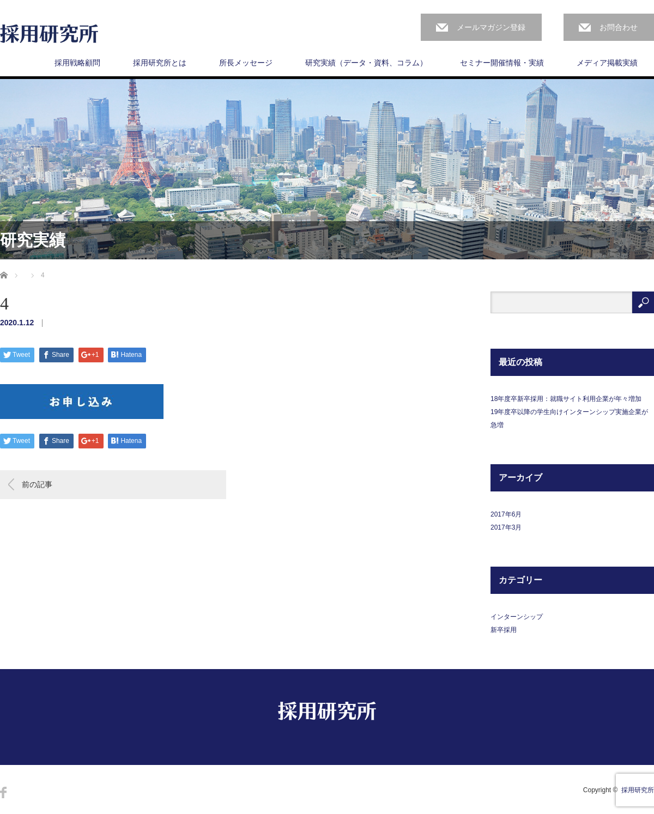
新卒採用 (504, 630)
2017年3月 (506, 527)
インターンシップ (517, 617)
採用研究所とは (159, 62)
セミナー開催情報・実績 (502, 62)
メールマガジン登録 (491, 27)
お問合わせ (619, 27)
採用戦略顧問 (77, 62)
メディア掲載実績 (607, 62)
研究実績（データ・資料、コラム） (366, 62)
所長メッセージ (245, 62)
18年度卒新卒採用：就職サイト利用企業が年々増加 (566, 399)
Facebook (3, 792)
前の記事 (37, 484)
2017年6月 (506, 514)
